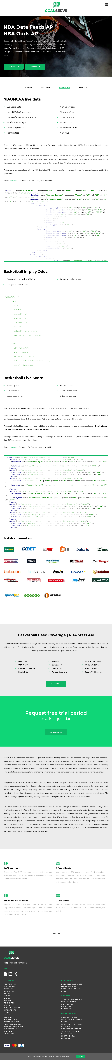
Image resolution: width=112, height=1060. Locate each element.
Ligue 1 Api (9, 1034)
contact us (14, 180)
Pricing (28, 87)
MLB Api (7, 996)
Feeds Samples (68, 987)
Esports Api (10, 1010)
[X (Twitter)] (15, 974)
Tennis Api (9, 1003)
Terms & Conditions (71, 1000)
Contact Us (15, 67)
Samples (83, 87)
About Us (66, 1007)
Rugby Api (8, 1017)
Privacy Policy (68, 1002)
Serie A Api (9, 1032)
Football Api (10, 984)
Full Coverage (56, 683)
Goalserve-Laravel (71, 989)
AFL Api (7, 1015)
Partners (66, 1009)
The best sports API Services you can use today (71, 1031)
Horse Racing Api (12, 1008)
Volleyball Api (11, 1022)
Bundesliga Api (11, 1029)
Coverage (45, 87)
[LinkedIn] (10, 974)
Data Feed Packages (71, 984)
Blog (63, 992)
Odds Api (8, 989)
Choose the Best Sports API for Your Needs (71, 1020)
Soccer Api (9, 987)
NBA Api (7, 999)
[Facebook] (5, 974)
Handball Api (10, 1020)
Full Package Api (12, 1025)
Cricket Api (9, 992)
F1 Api (6, 1013)
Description (64, 87)
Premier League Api (13, 1027)
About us (56, 933)
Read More (39, 67)
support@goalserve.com (16, 963)
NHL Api (7, 1001)
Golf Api (8, 1006)
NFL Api (7, 994)
